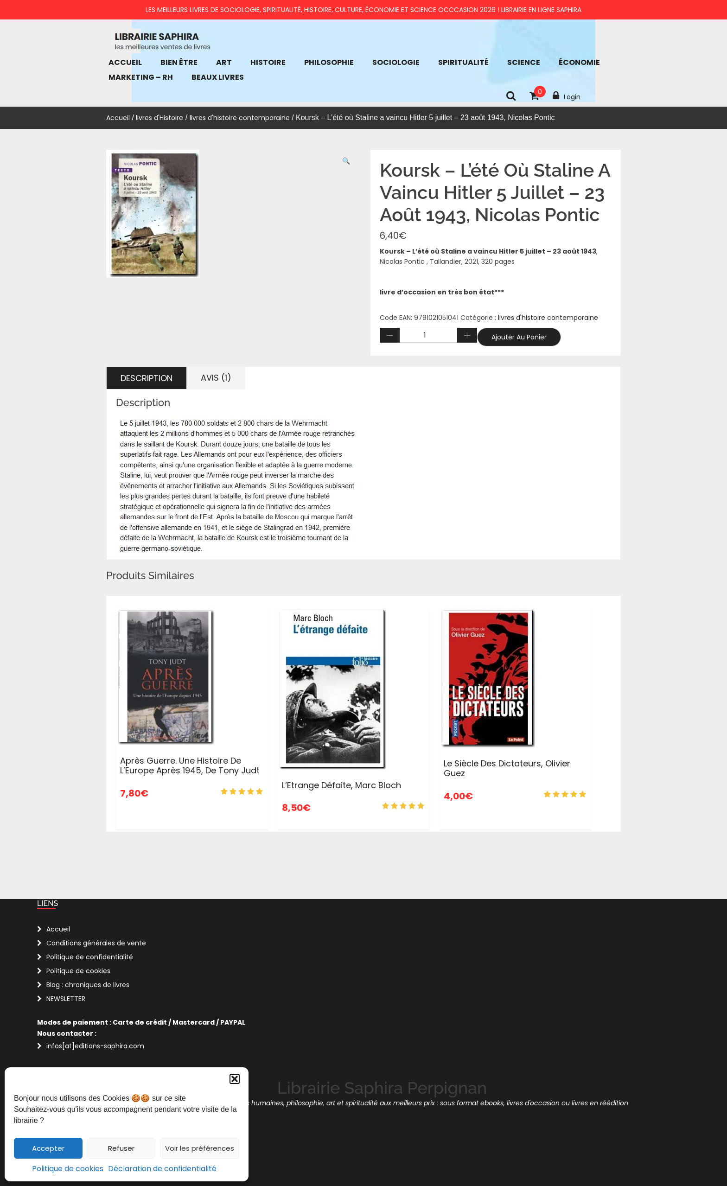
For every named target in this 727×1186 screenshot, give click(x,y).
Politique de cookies (67, 1168)
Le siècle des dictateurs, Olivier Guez (507, 768)
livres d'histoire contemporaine (240, 117)
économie (579, 62)
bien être (179, 62)
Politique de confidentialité (89, 957)
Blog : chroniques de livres (87, 984)
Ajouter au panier (519, 337)
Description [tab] (146, 378)
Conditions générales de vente (96, 943)
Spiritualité (463, 62)
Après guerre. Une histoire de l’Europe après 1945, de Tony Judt (190, 766)
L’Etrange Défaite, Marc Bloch (341, 785)
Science (523, 62)
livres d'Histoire (159, 117)
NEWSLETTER (65, 998)
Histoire (268, 62)
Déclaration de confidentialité (162, 1168)
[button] (234, 1079)
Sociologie (396, 62)
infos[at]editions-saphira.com (95, 1046)
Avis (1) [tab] (216, 377)
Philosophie (329, 62)
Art (224, 62)
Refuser (121, 1148)
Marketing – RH (140, 77)
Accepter (48, 1148)
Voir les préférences (199, 1148)
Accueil (125, 62)
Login (566, 96)
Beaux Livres (217, 77)
